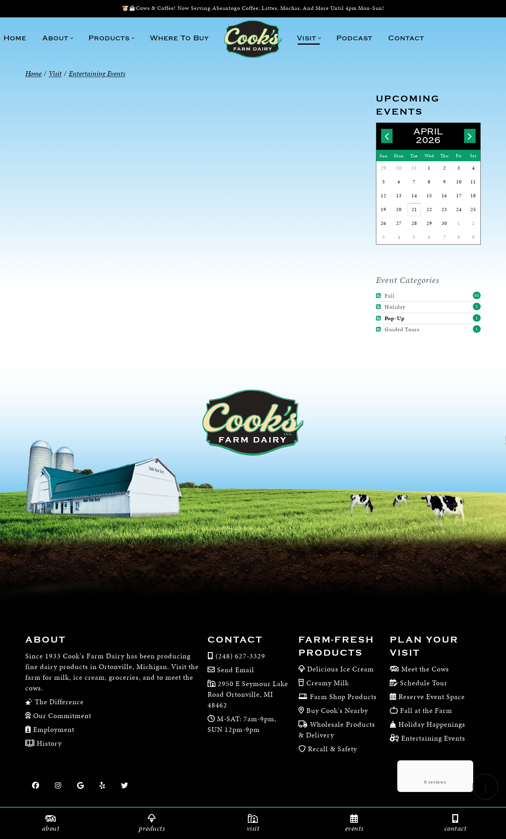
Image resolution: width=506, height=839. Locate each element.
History (48, 743)
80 (476, 295)
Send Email (235, 670)
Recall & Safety (332, 749)
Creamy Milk (327, 683)
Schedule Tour (423, 683)
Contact (235, 640)
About (45, 640)
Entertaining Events (433, 738)
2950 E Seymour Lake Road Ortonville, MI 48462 (248, 694)
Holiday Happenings (431, 724)
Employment (52, 729)
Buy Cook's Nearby (337, 710)
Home (33, 73)
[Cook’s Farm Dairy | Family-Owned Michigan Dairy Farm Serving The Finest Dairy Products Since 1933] (253, 39)
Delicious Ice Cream (340, 669)
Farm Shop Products (343, 696)
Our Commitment (61, 715)
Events (354, 823)
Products (151, 823)
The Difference (58, 702)
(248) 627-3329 (240, 656)
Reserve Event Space (431, 696)
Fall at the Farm (426, 710)
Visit (253, 823)
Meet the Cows (425, 669)
